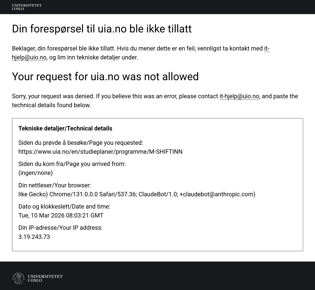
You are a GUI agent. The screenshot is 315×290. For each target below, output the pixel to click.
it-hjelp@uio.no (239, 96)
